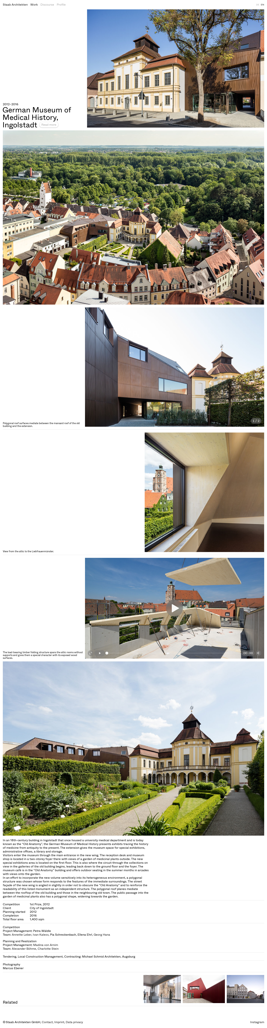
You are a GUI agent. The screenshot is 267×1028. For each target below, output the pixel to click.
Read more (48, 125)
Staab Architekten (15, 4)
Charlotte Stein (48, 949)
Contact (47, 1022)
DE (257, 4)
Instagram (257, 1022)
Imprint (59, 1022)
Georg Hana (102, 934)
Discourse (47, 4)
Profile (61, 4)
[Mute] (258, 653)
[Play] (100, 653)
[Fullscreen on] (90, 653)
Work (34, 4)
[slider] (173, 653)
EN (262, 4)
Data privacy (74, 1022)
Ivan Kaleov (40, 934)
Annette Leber (21, 934)
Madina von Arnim (45, 945)
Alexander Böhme (24, 949)
